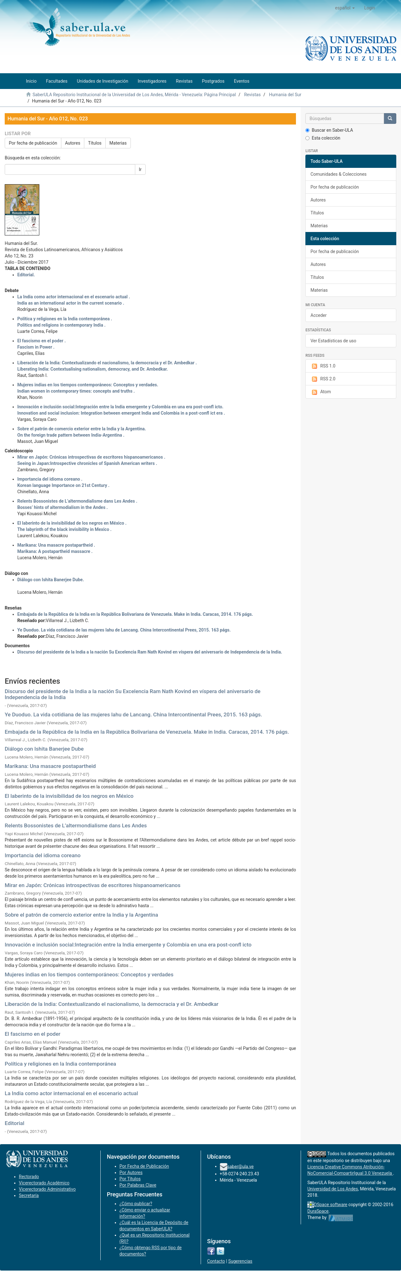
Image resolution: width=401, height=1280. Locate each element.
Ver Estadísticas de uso (333, 340)
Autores (72, 143)
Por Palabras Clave (138, 1185)
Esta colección (322, 138)
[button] (344, 8)
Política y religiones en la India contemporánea (60, 1064)
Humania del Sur (285, 94)
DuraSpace (318, 1211)
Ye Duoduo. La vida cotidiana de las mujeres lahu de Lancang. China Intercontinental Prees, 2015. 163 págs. (133, 714)
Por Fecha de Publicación (144, 1166)
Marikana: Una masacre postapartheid (50, 766)
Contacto (216, 1261)
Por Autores (131, 1172)
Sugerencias (240, 1261)
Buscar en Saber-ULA (329, 130)
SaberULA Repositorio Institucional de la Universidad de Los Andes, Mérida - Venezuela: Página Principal (134, 94)
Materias (118, 143)
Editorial (14, 1123)
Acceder (318, 315)
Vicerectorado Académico (44, 1182)
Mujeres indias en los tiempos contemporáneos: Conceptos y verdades (89, 974)
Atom (320, 392)
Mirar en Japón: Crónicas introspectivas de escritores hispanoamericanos (93, 885)
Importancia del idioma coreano (43, 855)
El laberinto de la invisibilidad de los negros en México (69, 796)
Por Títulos (130, 1178)
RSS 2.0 (322, 379)
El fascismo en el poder (32, 1034)
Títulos (95, 143)
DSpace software (330, 1204)
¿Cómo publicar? (136, 1203)
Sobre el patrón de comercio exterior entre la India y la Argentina (81, 915)
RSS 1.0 (322, 366)
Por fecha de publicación (33, 143)
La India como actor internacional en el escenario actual (71, 1093)
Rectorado (29, 1176)
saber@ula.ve (240, 1166)
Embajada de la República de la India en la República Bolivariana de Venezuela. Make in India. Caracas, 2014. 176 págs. (147, 732)
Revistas (252, 94)
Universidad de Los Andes (332, 1188)
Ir (140, 169)
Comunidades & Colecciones (338, 174)
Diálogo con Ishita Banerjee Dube (44, 749)
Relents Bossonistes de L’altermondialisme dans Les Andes (76, 825)
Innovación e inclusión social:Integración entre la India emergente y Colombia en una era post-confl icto (128, 944)
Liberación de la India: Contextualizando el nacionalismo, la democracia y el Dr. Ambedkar (112, 1004)
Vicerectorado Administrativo (47, 1189)
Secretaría (29, 1195)
